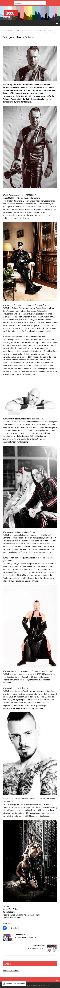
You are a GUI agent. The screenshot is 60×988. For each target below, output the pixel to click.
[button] (56, 23)
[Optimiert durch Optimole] (14, 983)
